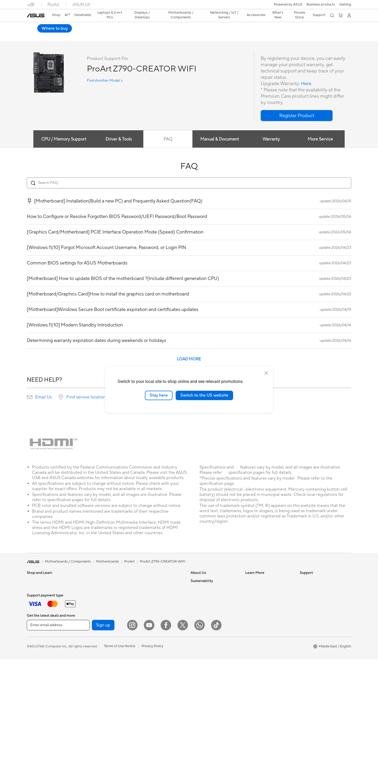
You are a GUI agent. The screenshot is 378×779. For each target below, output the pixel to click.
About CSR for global (207, 605)
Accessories (36, 700)
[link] (36, 15)
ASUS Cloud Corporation (210, 636)
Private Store (299, 15)
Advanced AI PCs (258, 628)
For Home (34, 597)
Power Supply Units (96, 636)
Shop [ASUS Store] (56, 15)
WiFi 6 (86, 692)
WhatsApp (308, 652)
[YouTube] (149, 745)
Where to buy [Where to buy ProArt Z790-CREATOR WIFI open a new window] (334, 28)
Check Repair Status (316, 581)
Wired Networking (149, 601)
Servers (141, 617)
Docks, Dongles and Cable (155, 688)
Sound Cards (91, 644)
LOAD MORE (189, 359)
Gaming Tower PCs (41, 676)
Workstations (37, 692)
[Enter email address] (58, 745)
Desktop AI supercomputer (156, 624)
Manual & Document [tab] (219, 139)
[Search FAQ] (189, 183)
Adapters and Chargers (153, 680)
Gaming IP (143, 704)
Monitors (34, 645)
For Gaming (36, 629)
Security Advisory (313, 620)
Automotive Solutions (262, 605)
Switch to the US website (204, 395)
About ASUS (200, 581)
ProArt (129, 562)
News (195, 589)
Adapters (142, 593)
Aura (249, 644)
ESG (194, 676)
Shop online (200, 652)
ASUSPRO (253, 597)
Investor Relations (205, 597)
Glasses (87, 589)
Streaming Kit (145, 664)
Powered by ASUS (288, 4)
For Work (34, 605)
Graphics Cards (93, 613)
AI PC (249, 581)
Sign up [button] (103, 745)
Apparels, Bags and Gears (155, 672)
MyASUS (307, 644)
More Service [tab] (320, 139)
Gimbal (140, 696)
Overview (33, 36)
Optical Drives (92, 652)
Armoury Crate (257, 636)
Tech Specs (57, 36)
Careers (197, 620)
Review (78, 36)
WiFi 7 (86, 684)
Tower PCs (35, 668)
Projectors (35, 653)
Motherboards (92, 605)
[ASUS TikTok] (216, 745)
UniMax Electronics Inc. (209, 644)
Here (306, 84)
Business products (321, 4)
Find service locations (86, 397)
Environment (200, 668)
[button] (345, 4)
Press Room (200, 612)
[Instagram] (132, 745)
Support (97, 36)
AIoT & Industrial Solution (154, 609)
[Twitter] (182, 745)
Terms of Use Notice (119, 766)
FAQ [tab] (167, 139)
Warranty (88, 581)
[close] (266, 373)
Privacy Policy (152, 766)
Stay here (159, 395)
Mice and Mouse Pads (152, 648)
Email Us (43, 397)
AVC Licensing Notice (262, 620)
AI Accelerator (92, 668)
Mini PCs (33, 684)
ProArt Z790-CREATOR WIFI (62, 27)
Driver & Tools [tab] (118, 139)
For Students (37, 621)
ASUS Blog (253, 612)
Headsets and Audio (150, 656)
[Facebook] (166, 745)
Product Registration (316, 597)
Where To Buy (311, 636)
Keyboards (143, 640)
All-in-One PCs (38, 660)
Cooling (87, 628)
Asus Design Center (260, 589)
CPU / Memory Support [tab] (63, 139)
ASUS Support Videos (317, 628)
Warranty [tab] (271, 139)
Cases (86, 621)
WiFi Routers (91, 700)
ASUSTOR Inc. (202, 628)
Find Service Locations (317, 589)
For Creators (37, 613)
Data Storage (91, 660)
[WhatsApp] (199, 745)
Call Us (305, 612)
